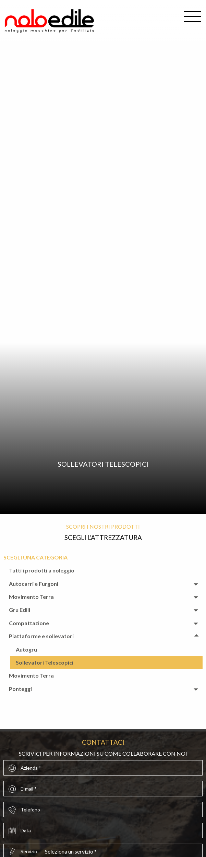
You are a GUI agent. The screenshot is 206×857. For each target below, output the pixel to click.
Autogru (26, 649)
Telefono (30, 809)
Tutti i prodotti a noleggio (41, 570)
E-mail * (29, 789)
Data (26, 830)
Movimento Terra (31, 596)
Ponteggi (20, 688)
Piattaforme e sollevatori (41, 636)
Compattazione (29, 623)
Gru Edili (19, 609)
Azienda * (31, 768)
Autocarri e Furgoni (33, 583)
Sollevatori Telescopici (44, 662)
